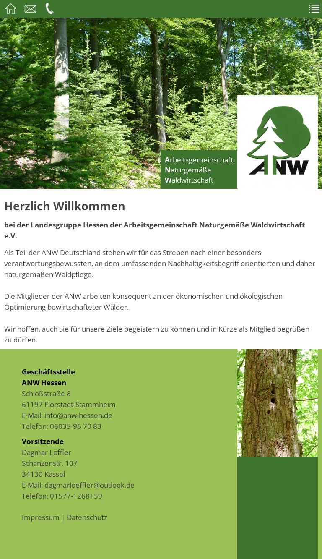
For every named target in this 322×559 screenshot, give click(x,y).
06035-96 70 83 (75, 426)
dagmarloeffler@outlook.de (89, 485)
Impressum (41, 517)
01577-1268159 (76, 496)
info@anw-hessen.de (78, 415)
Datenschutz (87, 517)
